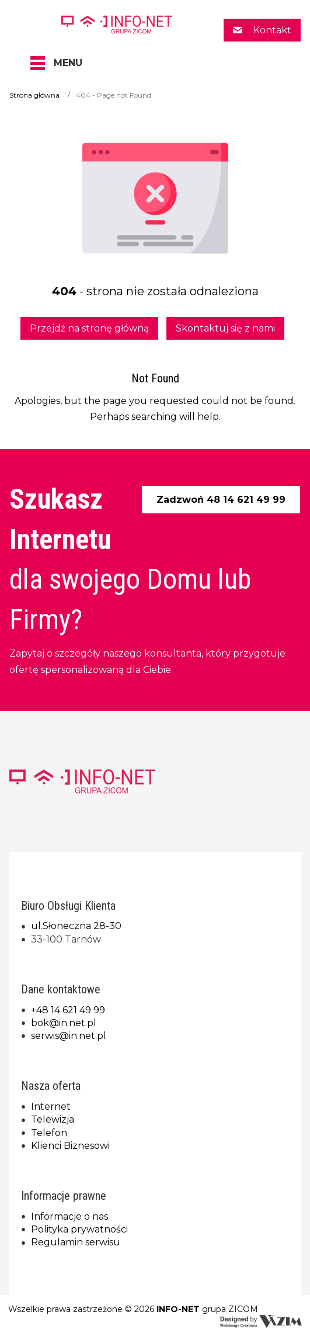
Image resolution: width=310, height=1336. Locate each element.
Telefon (49, 1132)
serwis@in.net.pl (68, 1035)
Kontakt (271, 30)
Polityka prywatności (79, 1229)
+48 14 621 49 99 (68, 1010)
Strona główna (34, 95)
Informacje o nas (69, 1216)
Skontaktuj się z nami (225, 328)
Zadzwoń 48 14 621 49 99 (220, 499)
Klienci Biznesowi (70, 1145)
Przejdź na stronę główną (89, 328)
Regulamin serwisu (75, 1242)
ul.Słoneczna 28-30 (76, 925)
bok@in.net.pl (63, 1022)
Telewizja (52, 1119)
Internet (51, 1106)
